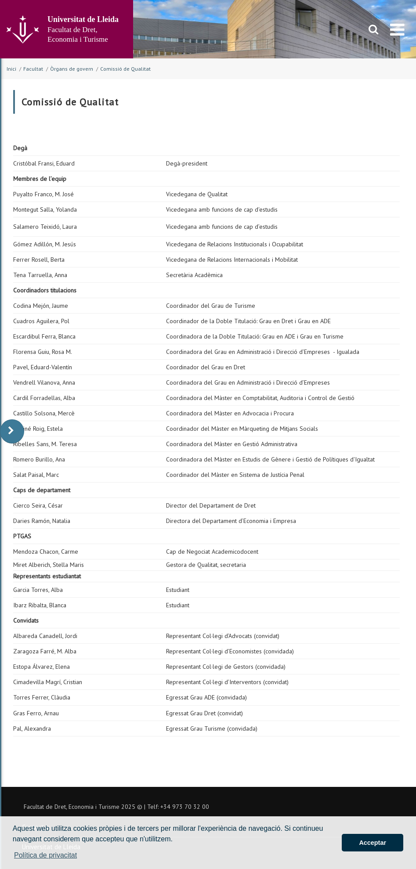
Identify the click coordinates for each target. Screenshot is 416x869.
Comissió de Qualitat (125, 68)
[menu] (397, 29)
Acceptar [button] (372, 842)
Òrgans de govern (71, 68)
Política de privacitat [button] (45, 855)
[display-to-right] (12, 431)
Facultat (33, 68)
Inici (11, 68)
